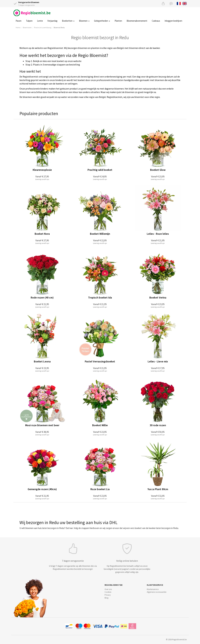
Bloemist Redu (59, 27)
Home (18, 27)
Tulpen (29, 20)
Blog (106, 598)
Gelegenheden (102, 20)
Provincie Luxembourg (42, 27)
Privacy (108, 595)
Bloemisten (27, 27)
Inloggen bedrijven (173, 20)
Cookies (108, 592)
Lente (40, 20)
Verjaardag (52, 20)
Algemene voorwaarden (156, 592)
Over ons (108, 589)
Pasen (18, 20)
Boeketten (68, 20)
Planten (118, 20)
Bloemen (84, 20)
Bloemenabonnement (137, 20)
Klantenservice (153, 589)
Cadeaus (156, 20)
